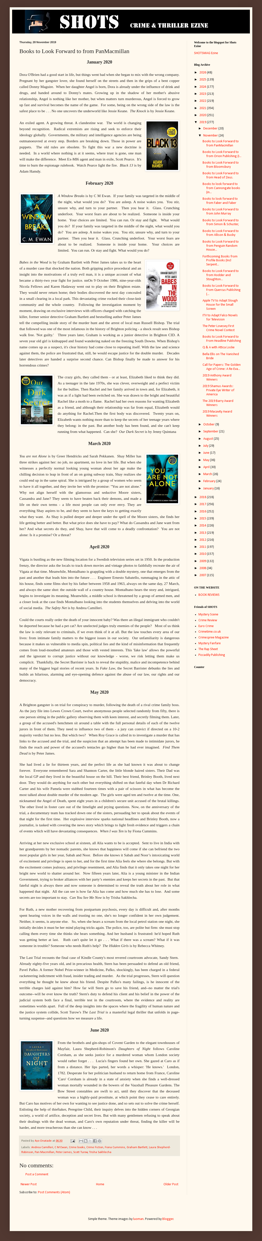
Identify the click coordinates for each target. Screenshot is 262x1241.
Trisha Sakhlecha (100, 1152)
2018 (203, 497)
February (209, 481)
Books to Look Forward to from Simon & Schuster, (221, 222)
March (208, 474)
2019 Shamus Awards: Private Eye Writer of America (218, 390)
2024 (203, 87)
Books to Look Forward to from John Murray (221, 211)
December (210, 128)
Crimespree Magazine (213, 637)
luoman (138, 1219)
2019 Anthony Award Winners (217, 378)
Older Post (171, 1184)
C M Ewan (61, 1147)
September (211, 431)
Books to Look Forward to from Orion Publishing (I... (222, 154)
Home (100, 1184)
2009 (203, 561)
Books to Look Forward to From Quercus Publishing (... (222, 290)
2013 (203, 533)
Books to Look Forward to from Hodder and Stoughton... (221, 275)
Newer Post (29, 1184)
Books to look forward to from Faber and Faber (220, 201)
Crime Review (207, 620)
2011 (203, 547)
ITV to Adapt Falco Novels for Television (220, 317)
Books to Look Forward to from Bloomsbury (221, 165)
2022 (203, 101)
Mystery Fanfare (209, 643)
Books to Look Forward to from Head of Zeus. (221, 175)
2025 (203, 79)
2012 (203, 540)
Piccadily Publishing (211, 655)
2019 (203, 122)
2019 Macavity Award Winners (217, 414)
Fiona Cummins (115, 1147)
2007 (203, 575)
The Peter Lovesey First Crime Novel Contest (219, 328)
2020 (203, 115)
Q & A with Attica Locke (219, 347)
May (206, 460)
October (209, 424)
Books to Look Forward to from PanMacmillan (221, 143)
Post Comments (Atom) (54, 1192)
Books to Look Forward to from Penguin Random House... (221, 246)
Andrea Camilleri (42, 1147)
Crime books (77, 1147)
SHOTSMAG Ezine (206, 53)
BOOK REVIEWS (209, 595)
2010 (203, 554)
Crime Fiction (94, 1147)
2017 (203, 504)
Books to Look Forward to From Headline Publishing (222, 339)
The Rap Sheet (208, 649)
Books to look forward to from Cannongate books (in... (221, 188)
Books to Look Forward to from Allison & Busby (221, 233)
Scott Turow (80, 1152)
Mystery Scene (208, 614)
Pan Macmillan (44, 1152)
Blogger (167, 1219)
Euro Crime (206, 626)
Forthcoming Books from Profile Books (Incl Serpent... (220, 261)
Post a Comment (36, 1174)
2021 (203, 108)
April (206, 467)
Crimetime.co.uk (209, 632)
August (208, 439)
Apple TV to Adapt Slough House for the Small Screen (220, 305)
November (211, 135)
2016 (203, 511)
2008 (203, 568)
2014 (203, 525)
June (206, 453)
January (208, 488)
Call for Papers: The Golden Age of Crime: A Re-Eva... (222, 367)
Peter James (64, 1152)
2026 (203, 72)
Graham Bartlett (137, 1147)
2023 (203, 94)
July (206, 446)
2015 (203, 518)
